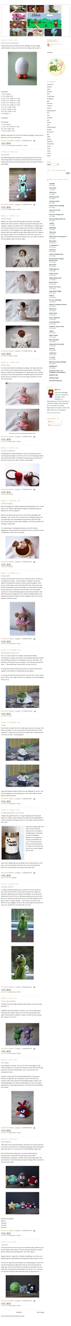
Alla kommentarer (54, 425)
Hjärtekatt (5, 155)
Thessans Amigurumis (56, 214)
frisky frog (52, 232)
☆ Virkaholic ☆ (54, 245)
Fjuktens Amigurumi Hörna (58, 304)
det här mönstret (13, 223)
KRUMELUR (53, 366)
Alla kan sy (52, 192)
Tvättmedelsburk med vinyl (12, 813)
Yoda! (3, 725)
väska (49, 151)
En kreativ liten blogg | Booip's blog (56, 259)
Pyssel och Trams (55, 287)
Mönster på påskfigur (10, 43)
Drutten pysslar (54, 197)
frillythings (52, 228)
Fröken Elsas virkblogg (56, 205)
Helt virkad (52, 188)
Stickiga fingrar (54, 378)
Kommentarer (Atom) (18, 1316)
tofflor (48, 136)
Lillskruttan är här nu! (10, 653)
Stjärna (3, 1221)
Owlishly (52, 348)
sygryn (51, 331)
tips (48, 134)
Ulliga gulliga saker (55, 278)
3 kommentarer (26, 140)
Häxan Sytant (53, 335)
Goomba (3, 1225)
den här (30, 528)
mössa (49, 108)
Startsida (19, 1312)
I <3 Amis (52, 357)
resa (48, 115)
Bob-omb (4, 1227)
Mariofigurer (6, 1142)
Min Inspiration (54, 340)
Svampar (3, 1223)
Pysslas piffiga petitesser (57, 219)
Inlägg (51, 421)
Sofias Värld (53, 313)
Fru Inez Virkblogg (55, 300)
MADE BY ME (53, 375)
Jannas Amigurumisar (56, 254)
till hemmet (13, 877)
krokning (49, 103)
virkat (25, 145)
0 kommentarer (26, 204)
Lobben (51, 223)
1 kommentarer (26, 872)
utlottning (50, 141)
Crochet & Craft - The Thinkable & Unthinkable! (57, 371)
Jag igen (4, 1245)
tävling (49, 139)
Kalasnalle (5, 576)
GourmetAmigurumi (55, 380)
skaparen (22, 1078)
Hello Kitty (5, 365)
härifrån (17, 1015)
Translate (50, 52)
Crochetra (52, 250)
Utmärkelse (50, 144)
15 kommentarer (26, 711)
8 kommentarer (26, 987)
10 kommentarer (26, 351)
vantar (49, 146)
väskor (49, 153)
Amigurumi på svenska (56, 344)
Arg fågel (5, 1063)
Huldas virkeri (53, 273)
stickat (49, 122)
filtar (48, 94)
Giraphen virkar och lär (56, 326)
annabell (52, 183)
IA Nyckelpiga (35, 456)
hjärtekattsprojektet (9, 157)
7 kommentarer (26, 436)
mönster (19, 145)
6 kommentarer (26, 1127)
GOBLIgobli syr (54, 269)
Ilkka (11, 140)
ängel (16, 356)
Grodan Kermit (7, 887)
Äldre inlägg (40, 1312)
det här (35, 372)
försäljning (50, 98)
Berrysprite (52, 241)
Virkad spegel (7, 503)
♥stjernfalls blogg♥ (55, 291)
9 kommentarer (26, 798)
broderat (49, 91)
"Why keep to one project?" (58, 236)
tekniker (49, 129)
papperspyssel (51, 110)
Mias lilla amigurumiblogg (57, 362)
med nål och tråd (54, 210)
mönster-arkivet (54, 201)
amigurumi (12, 145)
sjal (48, 120)
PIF (48, 113)
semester (50, 117)
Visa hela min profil (54, 412)
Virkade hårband (8, 451)
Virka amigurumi (54, 318)
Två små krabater (8, 1001)
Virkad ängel (6, 219)
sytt (10, 716)
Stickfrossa (52, 309)
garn (48, 101)
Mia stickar (52, 264)
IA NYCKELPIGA (54, 322)
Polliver (51, 295)
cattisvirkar (52, 353)
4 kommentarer (26, 561)
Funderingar (50, 96)
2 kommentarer (26, 489)
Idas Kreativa (53, 282)
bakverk (49, 87)
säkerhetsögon (51, 127)
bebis (48, 89)
